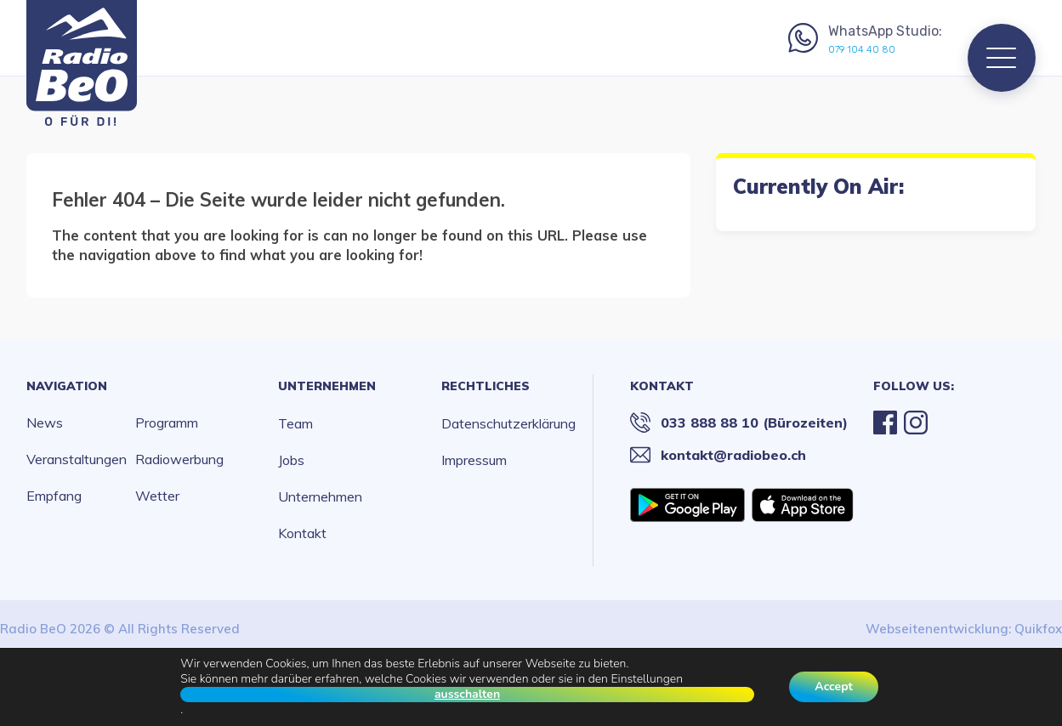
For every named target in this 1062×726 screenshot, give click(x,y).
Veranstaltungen (76, 459)
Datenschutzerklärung (508, 423)
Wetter (157, 495)
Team (295, 423)
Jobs (291, 459)
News (44, 422)
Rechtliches (485, 386)
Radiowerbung (179, 459)
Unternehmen (327, 386)
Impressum (474, 459)
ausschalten (467, 694)
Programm (166, 422)
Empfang (54, 495)
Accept (834, 686)
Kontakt (302, 533)
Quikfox (1038, 629)
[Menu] (1002, 58)
